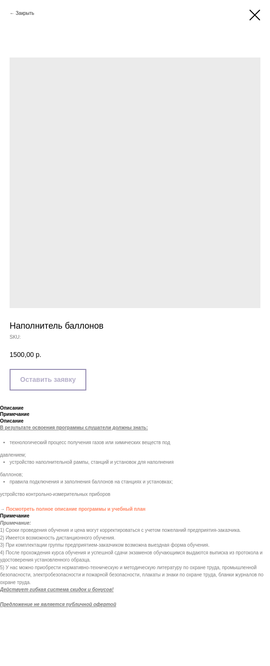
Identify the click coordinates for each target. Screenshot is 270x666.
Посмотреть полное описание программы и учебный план (76, 509)
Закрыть (25, 13)
